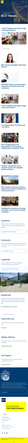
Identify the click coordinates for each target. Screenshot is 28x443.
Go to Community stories (7, 251)
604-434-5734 (8, 425)
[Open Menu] (26, 2)
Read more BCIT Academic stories (9, 231)
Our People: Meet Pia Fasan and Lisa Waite (13, 126)
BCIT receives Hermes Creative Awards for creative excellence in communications (13, 189)
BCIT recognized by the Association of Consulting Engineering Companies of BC (12, 146)
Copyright (11, 437)
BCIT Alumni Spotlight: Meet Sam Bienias (13, 66)
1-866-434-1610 (12, 426)
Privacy (16, 437)
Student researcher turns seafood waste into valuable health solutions (12, 167)
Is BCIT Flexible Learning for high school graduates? (14, 29)
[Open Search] (23, 2)
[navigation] (3, 1)
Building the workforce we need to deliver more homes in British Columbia (13, 210)
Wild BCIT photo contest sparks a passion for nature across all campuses (13, 86)
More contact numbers (6, 428)
